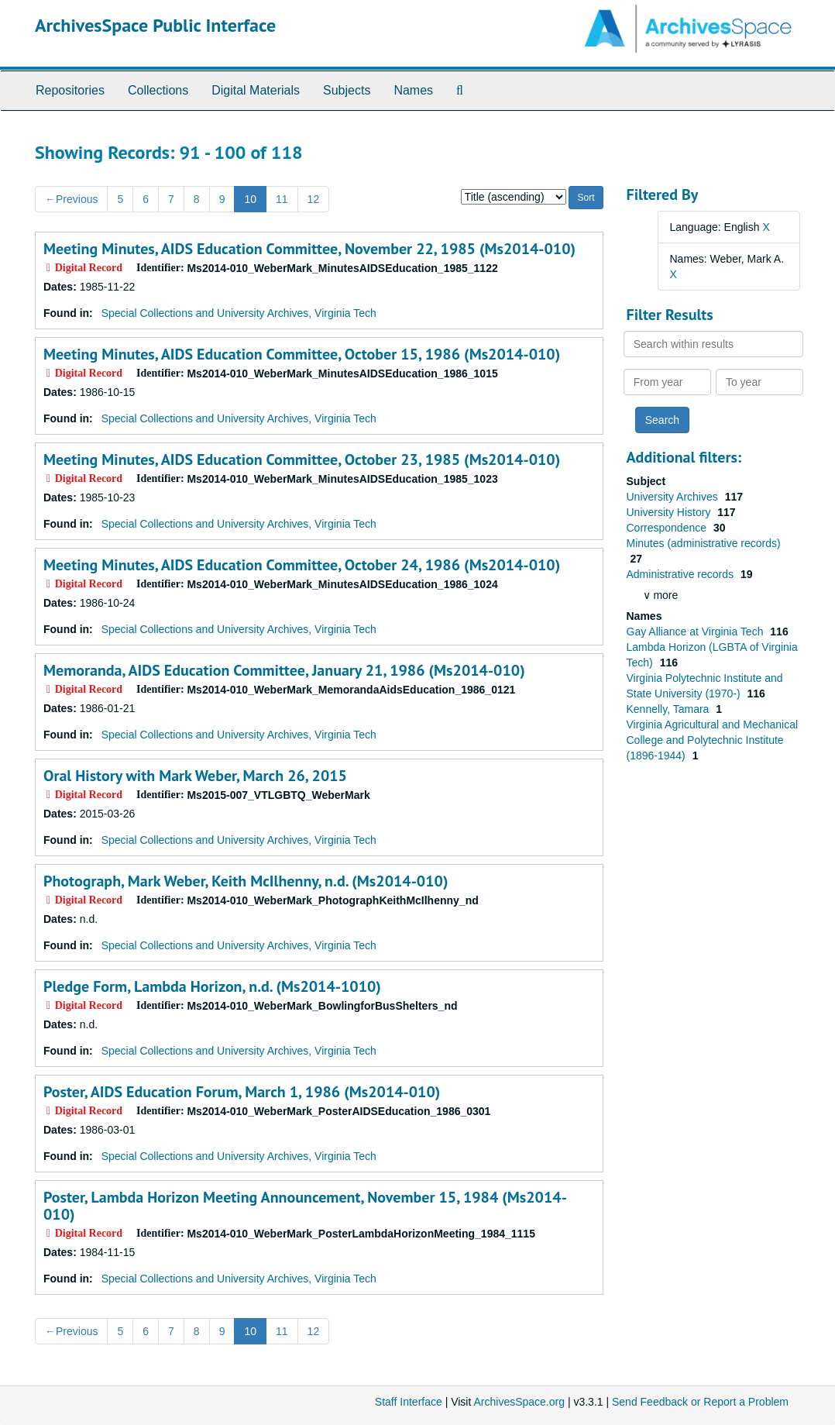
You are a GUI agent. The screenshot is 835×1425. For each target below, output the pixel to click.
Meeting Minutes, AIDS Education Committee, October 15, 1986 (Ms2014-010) (301, 354)
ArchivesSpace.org (519, 1402)
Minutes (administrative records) (704, 543)
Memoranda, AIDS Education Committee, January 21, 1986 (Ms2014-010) (284, 670)
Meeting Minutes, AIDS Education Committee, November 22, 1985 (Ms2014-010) (309, 249)
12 (314, 199)
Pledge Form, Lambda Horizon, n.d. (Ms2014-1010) (212, 986)
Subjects (346, 90)
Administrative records (682, 574)
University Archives (674, 496)
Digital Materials (255, 90)
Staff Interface (408, 1402)
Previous (71, 199)
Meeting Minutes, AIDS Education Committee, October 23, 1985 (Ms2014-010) (301, 459)
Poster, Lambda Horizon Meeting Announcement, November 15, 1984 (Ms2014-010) (305, 1205)
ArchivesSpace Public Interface (155, 25)
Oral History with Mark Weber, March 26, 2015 (195, 776)
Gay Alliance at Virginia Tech (697, 631)
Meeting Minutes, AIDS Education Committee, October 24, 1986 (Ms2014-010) (301, 565)
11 (282, 199)
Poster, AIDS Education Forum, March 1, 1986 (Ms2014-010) (241, 1092)
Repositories (70, 90)
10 (250, 199)
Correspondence (668, 527)
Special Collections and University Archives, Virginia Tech (238, 313)
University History (670, 512)
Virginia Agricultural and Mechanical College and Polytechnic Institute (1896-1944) (713, 740)
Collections (158, 90)
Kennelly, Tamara (670, 709)
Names (413, 90)
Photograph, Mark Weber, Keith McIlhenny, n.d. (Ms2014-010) (245, 881)
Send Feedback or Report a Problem (700, 1402)
